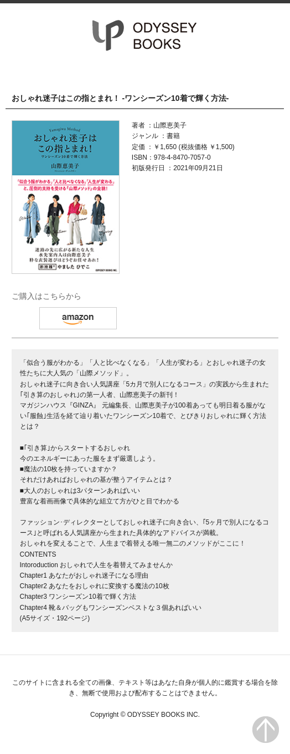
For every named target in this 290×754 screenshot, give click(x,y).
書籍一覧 (145, 72)
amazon (78, 318)
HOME (47, 72)
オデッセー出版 (145, 35)
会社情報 (242, 72)
